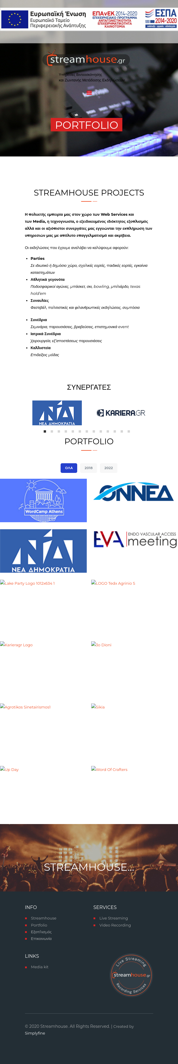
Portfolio (39, 925)
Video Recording (115, 925)
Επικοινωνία (41, 938)
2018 (89, 468)
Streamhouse (43, 918)
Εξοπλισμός (41, 931)
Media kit (39, 966)
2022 (108, 468)
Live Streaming (113, 918)
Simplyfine (35, 1033)
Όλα (69, 468)
